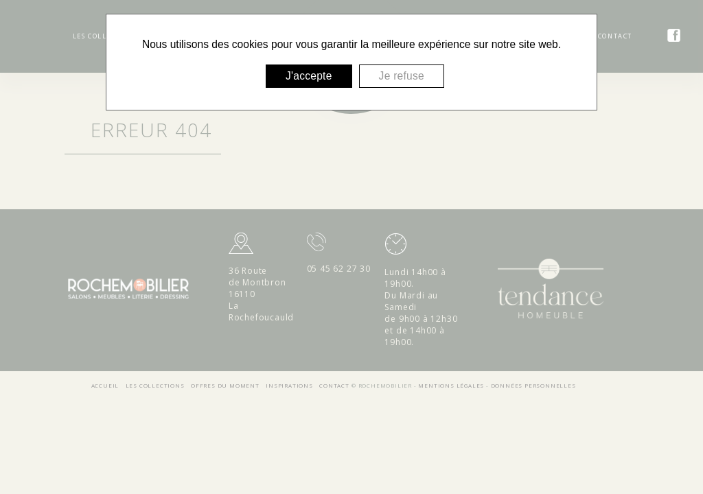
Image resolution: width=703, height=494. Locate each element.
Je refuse (401, 76)
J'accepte (309, 76)
